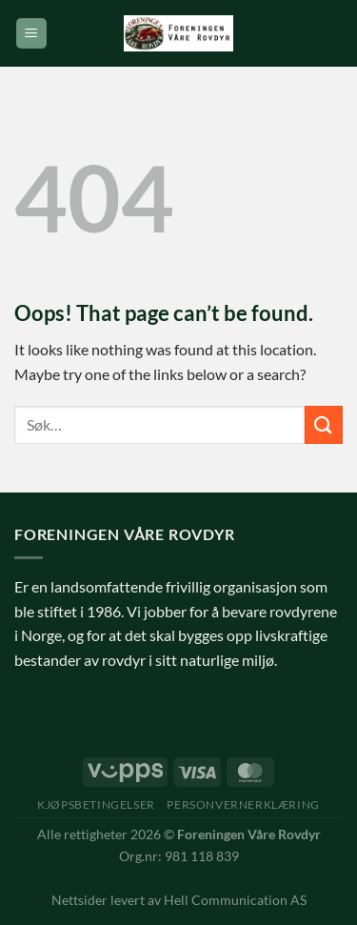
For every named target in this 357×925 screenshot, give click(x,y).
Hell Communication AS (235, 900)
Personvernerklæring (243, 804)
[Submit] (324, 424)
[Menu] (31, 34)
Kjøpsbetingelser (96, 804)
